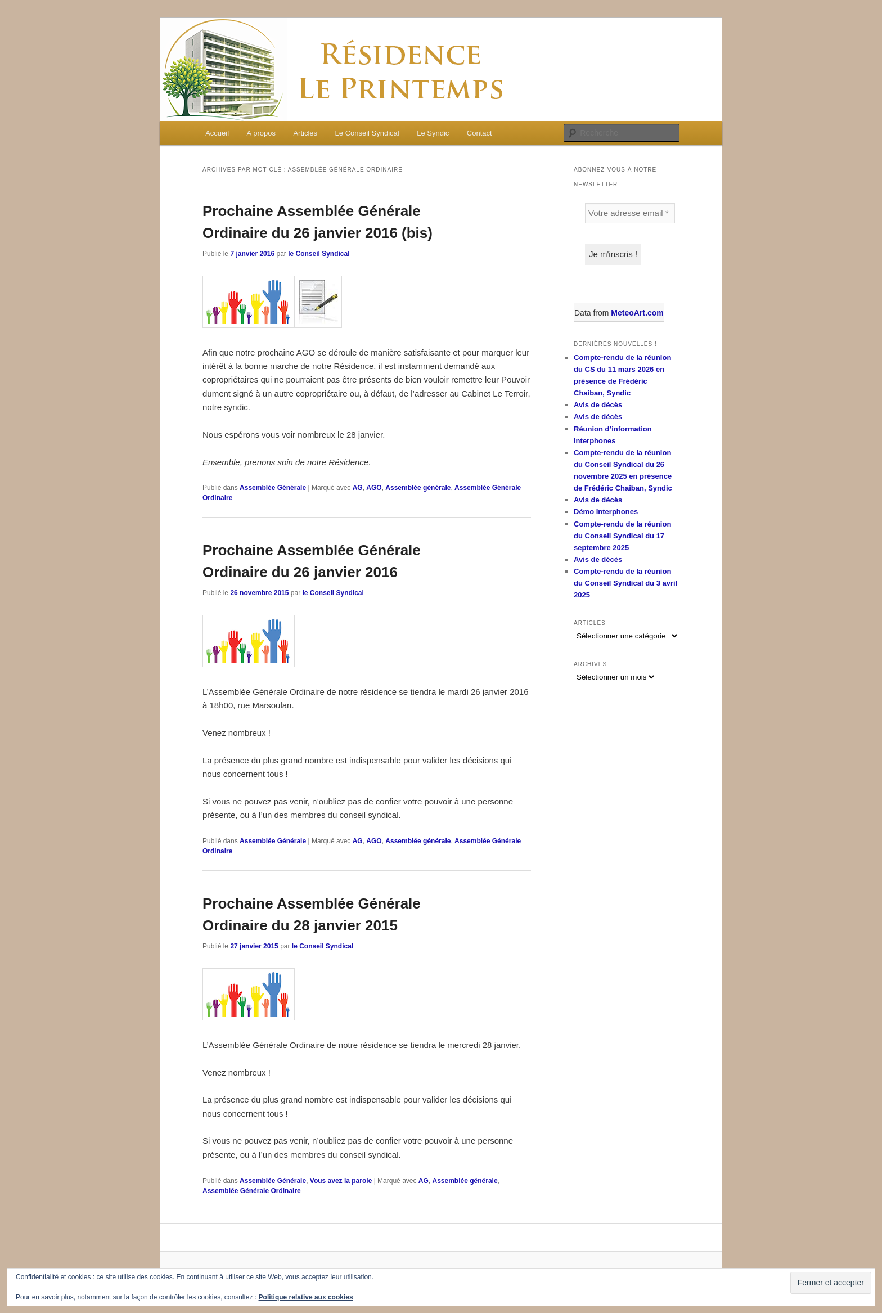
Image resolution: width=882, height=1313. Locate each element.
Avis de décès (598, 405)
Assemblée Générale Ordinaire (251, 1191)
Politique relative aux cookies (306, 1297)
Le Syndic (433, 133)
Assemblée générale (418, 488)
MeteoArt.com (637, 312)
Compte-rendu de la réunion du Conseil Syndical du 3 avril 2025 (625, 583)
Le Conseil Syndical (367, 133)
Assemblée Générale (273, 488)
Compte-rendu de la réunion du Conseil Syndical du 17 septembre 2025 (622, 536)
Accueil (217, 133)
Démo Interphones (606, 511)
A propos (261, 133)
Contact (479, 133)
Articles (305, 133)
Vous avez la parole (341, 1181)
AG (358, 488)
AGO (373, 488)
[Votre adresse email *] (630, 213)
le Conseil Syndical (318, 254)
